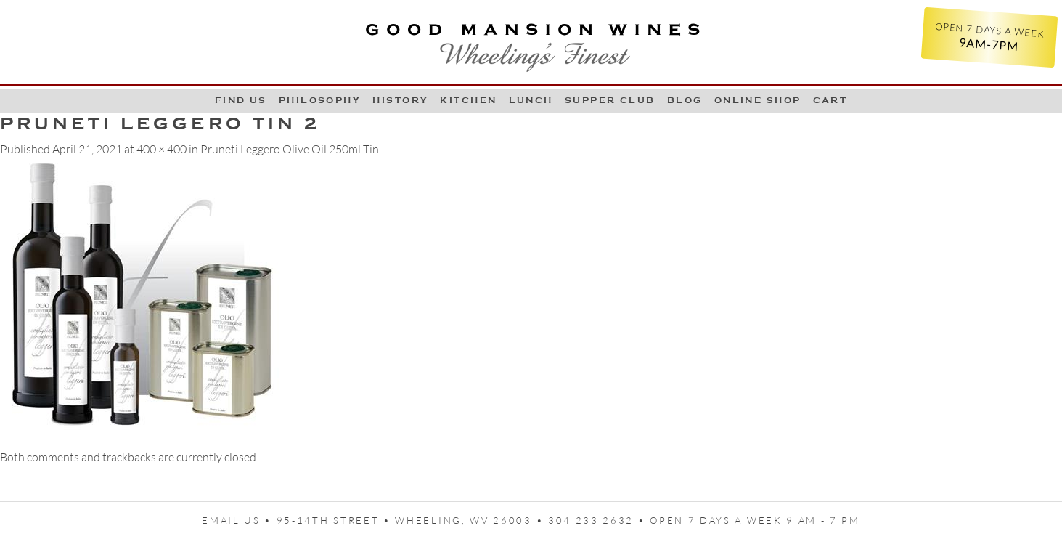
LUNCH (531, 100)
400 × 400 (161, 149)
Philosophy (320, 100)
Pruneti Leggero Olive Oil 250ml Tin (289, 149)
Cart (830, 100)
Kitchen (468, 100)
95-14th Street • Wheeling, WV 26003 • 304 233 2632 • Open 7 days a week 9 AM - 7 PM (568, 520)
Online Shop (757, 100)
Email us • (239, 520)
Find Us (241, 100)
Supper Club (610, 100)
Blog (685, 100)
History (400, 100)
